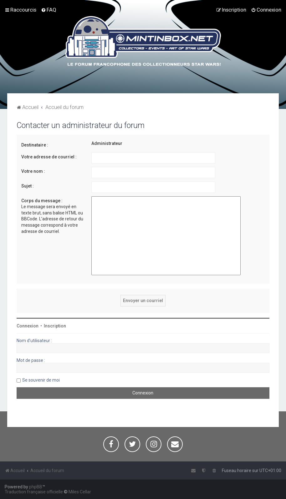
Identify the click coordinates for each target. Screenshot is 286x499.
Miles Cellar (80, 491)
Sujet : (27, 185)
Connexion (27, 325)
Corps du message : (42, 200)
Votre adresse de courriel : (49, 156)
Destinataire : (34, 144)
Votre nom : (33, 171)
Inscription (55, 325)
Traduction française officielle (34, 491)
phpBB (35, 486)
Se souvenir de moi (41, 380)
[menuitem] (48, 9)
